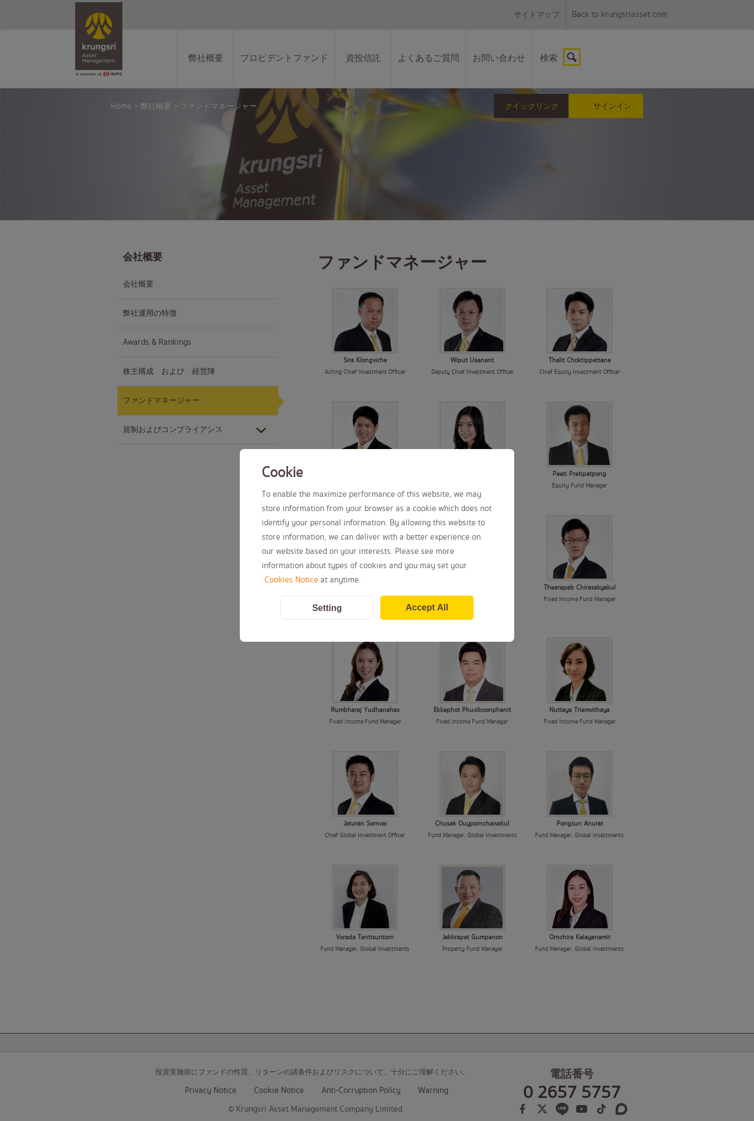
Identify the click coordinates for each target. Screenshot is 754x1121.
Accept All (427, 607)
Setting (327, 608)
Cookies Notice (291, 580)
